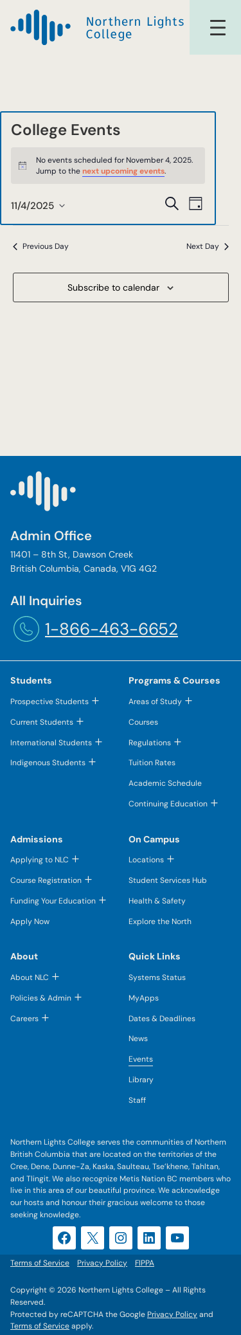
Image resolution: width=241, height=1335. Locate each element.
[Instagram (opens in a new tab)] (120, 1237)
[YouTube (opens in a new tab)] (177, 1237)
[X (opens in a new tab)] (92, 1237)
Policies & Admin (40, 998)
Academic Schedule (165, 783)
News (138, 1038)
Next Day (207, 246)
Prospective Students (49, 701)
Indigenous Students (47, 763)
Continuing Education (168, 804)
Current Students (41, 722)
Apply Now (29, 921)
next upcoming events (123, 171)
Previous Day (41, 246)
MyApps (144, 998)
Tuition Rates (152, 763)
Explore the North (160, 921)
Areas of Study (155, 701)
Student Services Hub (168, 880)
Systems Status (157, 977)
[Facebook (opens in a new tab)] (64, 1237)
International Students (51, 743)
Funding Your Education (53, 901)
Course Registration (46, 880)
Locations (146, 860)
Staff (137, 1100)
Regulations (150, 743)
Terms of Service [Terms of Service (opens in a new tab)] (39, 1326)
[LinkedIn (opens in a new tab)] (149, 1237)
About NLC (29, 977)
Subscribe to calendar (113, 287)
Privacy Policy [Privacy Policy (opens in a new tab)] (172, 1314)
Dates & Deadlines (162, 1018)
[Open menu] (218, 28)
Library (141, 1080)
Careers (24, 1018)
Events (141, 1059)
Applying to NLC (39, 860)
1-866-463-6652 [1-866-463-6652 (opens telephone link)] (111, 629)
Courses (143, 722)
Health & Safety (157, 901)
